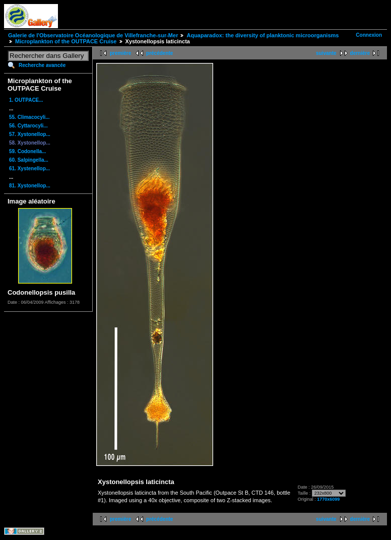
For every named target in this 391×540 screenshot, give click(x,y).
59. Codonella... (27, 151)
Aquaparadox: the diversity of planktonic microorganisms (262, 35)
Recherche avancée (42, 65)
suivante (326, 53)
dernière (360, 53)
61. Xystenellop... (29, 168)
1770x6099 (328, 499)
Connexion (369, 35)
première (120, 53)
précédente (159, 53)
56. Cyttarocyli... (28, 125)
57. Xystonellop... (29, 134)
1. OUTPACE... (26, 100)
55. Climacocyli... (29, 117)
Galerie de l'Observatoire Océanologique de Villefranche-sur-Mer (93, 35)
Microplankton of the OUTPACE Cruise (65, 41)
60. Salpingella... (28, 160)
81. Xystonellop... (29, 185)
